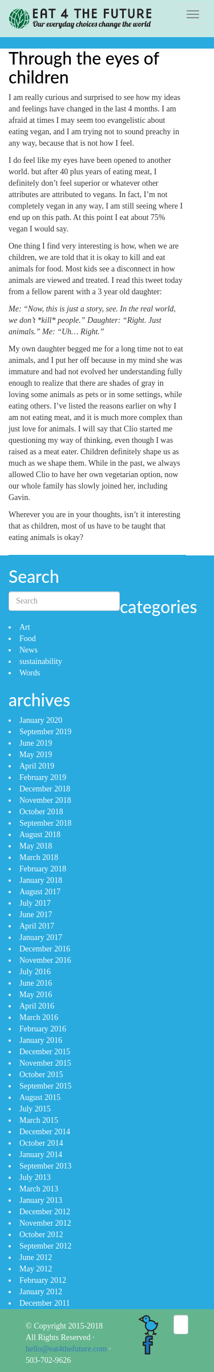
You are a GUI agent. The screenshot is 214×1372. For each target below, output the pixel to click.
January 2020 (40, 720)
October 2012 (41, 1234)
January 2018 (40, 880)
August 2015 (39, 1097)
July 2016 (35, 971)
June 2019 (35, 743)
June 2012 (35, 1257)
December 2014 (44, 1131)
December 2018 (44, 789)
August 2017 (39, 891)
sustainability (40, 661)
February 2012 (42, 1280)
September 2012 (45, 1246)
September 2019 (45, 731)
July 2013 (35, 1177)
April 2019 (36, 766)
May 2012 (35, 1269)
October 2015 (41, 1074)
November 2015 (45, 1063)
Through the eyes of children (84, 67)
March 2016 (38, 1017)
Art (24, 627)
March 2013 (38, 1189)
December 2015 (44, 1051)
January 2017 (40, 937)
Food (27, 638)
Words (29, 673)
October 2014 (41, 1143)
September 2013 (45, 1166)
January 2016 (40, 1040)
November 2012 (45, 1223)
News (28, 650)
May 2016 (35, 994)
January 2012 (40, 1291)
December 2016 (44, 949)
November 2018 (45, 800)
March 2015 (38, 1120)
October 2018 (41, 811)
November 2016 (45, 960)
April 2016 (36, 1006)
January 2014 (40, 1154)
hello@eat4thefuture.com (66, 1349)
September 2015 (45, 1086)
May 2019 (35, 754)
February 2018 (42, 869)
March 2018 (38, 857)
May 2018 (35, 846)
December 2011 (44, 1303)
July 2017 (35, 903)
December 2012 (44, 1211)
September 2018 (45, 823)
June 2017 (35, 914)
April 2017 (36, 926)
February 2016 (42, 1029)
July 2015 (35, 1109)
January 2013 (40, 1200)
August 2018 (39, 834)
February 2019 (42, 777)
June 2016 (35, 983)
